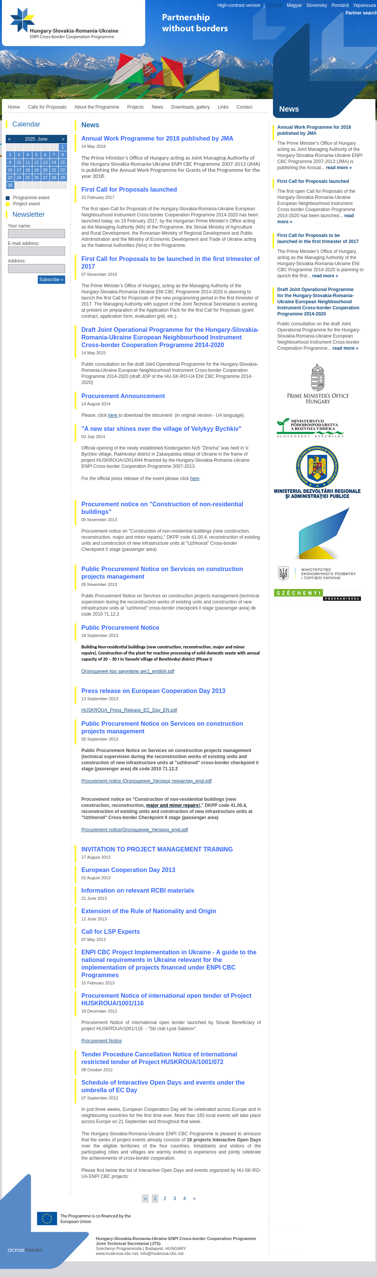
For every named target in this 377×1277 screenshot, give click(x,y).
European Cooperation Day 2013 (128, 870)
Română (340, 5)
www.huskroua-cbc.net (117, 1253)
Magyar (294, 5)
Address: (17, 261)
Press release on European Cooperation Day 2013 (154, 691)
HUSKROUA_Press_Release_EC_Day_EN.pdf (129, 710)
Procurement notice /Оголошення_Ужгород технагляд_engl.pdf (147, 781)
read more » (339, 167)
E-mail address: (24, 243)
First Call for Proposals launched (129, 189)
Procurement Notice (102, 1040)
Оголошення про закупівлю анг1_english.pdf (128, 671)
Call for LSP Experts (111, 931)
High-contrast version (238, 5)
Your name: (19, 226)
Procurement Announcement (123, 396)
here (113, 415)
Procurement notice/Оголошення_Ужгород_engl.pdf (135, 829)
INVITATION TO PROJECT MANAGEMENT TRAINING (157, 849)
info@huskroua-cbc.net (161, 1253)
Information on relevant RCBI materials (138, 890)
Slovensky (316, 5)
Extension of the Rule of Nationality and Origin (149, 911)
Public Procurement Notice (121, 627)
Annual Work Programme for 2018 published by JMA (158, 138)
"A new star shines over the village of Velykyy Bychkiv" (162, 429)
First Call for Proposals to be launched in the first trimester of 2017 (318, 238)
